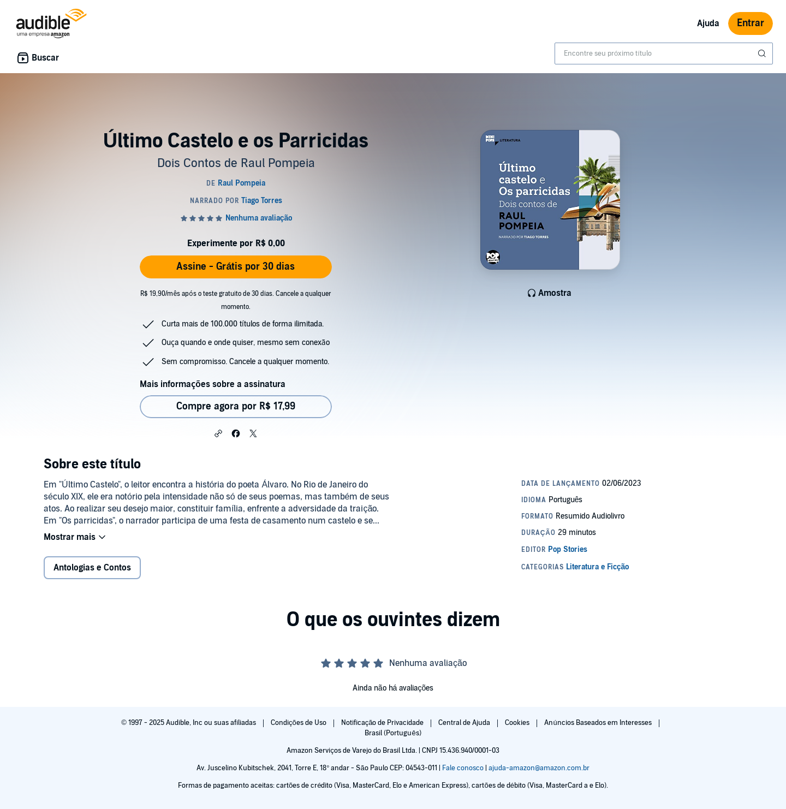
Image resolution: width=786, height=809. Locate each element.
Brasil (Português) (393, 733)
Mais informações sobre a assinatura (212, 384)
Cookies (518, 722)
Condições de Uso (299, 722)
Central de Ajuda (465, 722)
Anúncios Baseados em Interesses (598, 722)
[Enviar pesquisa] (763, 53)
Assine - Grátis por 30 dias (235, 266)
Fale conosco (463, 768)
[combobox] (664, 53)
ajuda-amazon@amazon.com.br (539, 768)
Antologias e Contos (92, 567)
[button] (218, 432)
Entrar (750, 23)
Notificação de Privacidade (383, 722)
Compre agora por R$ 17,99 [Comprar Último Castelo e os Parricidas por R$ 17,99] (235, 406)
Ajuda (708, 23)
